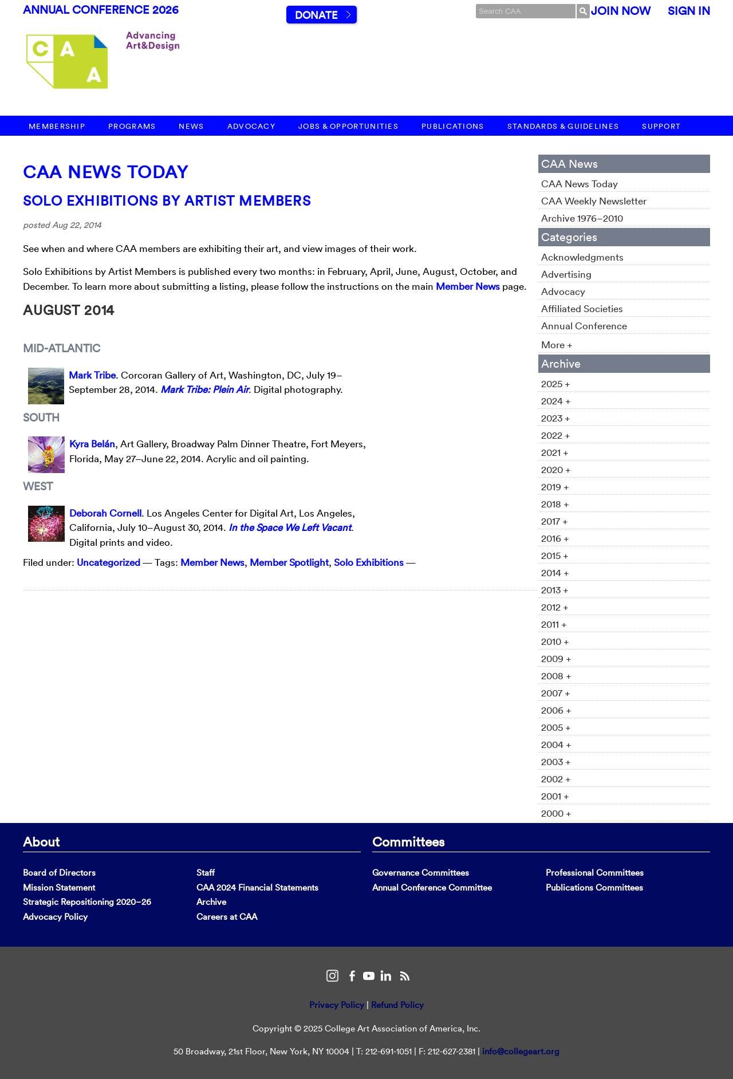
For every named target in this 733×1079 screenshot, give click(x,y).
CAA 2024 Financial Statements (257, 887)
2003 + (556, 761)
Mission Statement (59, 887)
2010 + (555, 641)
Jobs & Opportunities (348, 126)
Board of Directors (59, 872)
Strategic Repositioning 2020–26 (87, 901)
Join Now (621, 11)
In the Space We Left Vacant (289, 527)
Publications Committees (594, 887)
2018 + (555, 504)
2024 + (556, 401)
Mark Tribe (92, 375)
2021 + (555, 452)
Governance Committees (420, 872)
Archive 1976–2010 (582, 218)
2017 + (554, 521)
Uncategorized (108, 562)
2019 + (555, 487)
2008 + (556, 676)
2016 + (555, 538)
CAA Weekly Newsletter (594, 201)
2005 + (556, 727)
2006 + (556, 710)
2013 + (555, 590)
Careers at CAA (226, 916)
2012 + (555, 607)
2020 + (556, 469)
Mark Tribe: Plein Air (204, 389)
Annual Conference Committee (432, 887)
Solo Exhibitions (369, 562)
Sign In (689, 11)
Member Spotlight (289, 562)
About (41, 841)
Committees (408, 841)
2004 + (556, 744)
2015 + (555, 555)
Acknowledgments (582, 257)
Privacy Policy (336, 1004)
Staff (205, 872)
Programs (132, 126)
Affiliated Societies (582, 308)
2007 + (555, 693)
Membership (57, 126)
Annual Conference (584, 326)
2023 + (555, 418)
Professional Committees (595, 872)
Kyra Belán (92, 444)
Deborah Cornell (105, 513)
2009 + (556, 658)
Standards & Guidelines (563, 126)
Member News (468, 286)
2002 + (556, 779)
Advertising (566, 274)
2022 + (555, 435)
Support (661, 126)
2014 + (555, 572)
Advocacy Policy (55, 916)
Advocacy (251, 126)
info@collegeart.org (520, 1051)
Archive (211, 901)
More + (557, 344)
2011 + (554, 624)
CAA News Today (105, 172)
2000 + (556, 813)
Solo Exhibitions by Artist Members (167, 200)
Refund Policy (397, 1004)
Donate (316, 15)
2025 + (555, 383)
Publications (452, 126)
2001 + (555, 796)
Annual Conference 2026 (101, 10)
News (191, 126)
